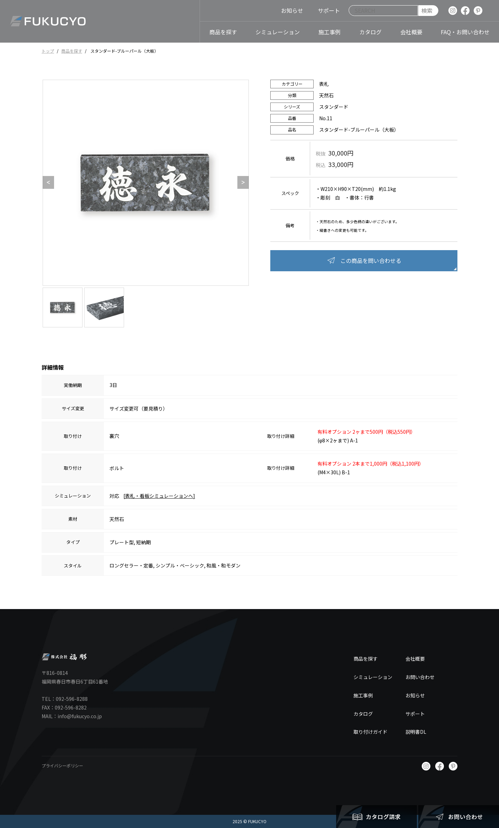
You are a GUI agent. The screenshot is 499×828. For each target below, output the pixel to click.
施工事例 (363, 695)
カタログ (363, 713)
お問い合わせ (420, 676)
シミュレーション (372, 676)
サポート (415, 713)
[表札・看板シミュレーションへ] (159, 495)
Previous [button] (46, 182)
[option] (146, 183)
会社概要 (415, 658)
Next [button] (240, 182)
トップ (48, 51)
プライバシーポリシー (62, 765)
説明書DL (415, 731)
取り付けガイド (370, 731)
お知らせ (415, 695)
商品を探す (71, 51)
